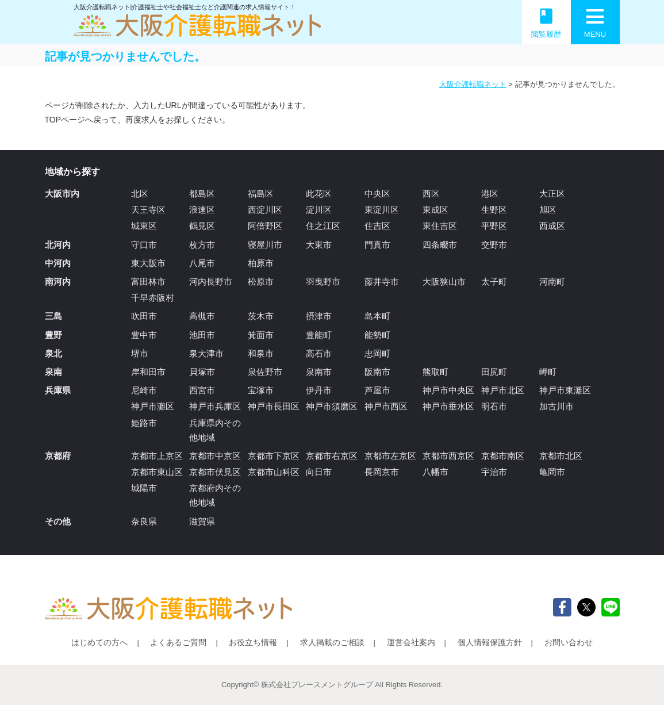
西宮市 (202, 390)
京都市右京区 (332, 456)
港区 (489, 193)
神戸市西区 (386, 406)
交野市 (494, 245)
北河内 (58, 245)
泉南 (53, 372)
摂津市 (319, 316)
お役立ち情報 (253, 642)
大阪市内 (62, 193)
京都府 (58, 456)
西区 (431, 193)
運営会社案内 (411, 642)
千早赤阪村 (152, 297)
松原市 (261, 281)
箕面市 (261, 335)
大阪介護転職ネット (472, 84)
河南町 (552, 281)
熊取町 (435, 372)
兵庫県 (58, 390)
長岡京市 (381, 472)
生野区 (494, 209)
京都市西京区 (448, 456)
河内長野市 (210, 281)
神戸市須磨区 (332, 406)
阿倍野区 (265, 226)
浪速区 (202, 209)
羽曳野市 (323, 281)
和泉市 (261, 353)
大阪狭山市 (444, 281)
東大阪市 (148, 263)
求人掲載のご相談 (332, 642)
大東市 (319, 245)
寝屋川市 (265, 245)
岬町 (547, 372)
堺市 (139, 353)
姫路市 (144, 423)
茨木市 (261, 316)
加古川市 (556, 406)
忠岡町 (377, 353)
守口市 (144, 245)
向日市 (319, 472)
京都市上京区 (157, 456)
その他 (58, 521)
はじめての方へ (99, 642)
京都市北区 (560, 456)
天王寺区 (148, 209)
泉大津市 (206, 353)
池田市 (202, 335)
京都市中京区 (215, 456)
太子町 (494, 281)
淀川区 (319, 209)
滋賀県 (202, 521)
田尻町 (494, 372)
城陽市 (144, 488)
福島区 (261, 193)
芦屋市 (377, 390)
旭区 (547, 209)
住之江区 (323, 226)
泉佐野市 (265, 372)
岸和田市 (148, 372)
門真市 (377, 245)
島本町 (377, 316)
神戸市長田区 (274, 406)
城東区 (144, 226)
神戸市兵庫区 (215, 406)
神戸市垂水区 (448, 406)
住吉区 (377, 226)
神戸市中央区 (448, 390)
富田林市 (148, 281)
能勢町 (377, 335)
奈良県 (144, 521)
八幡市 (435, 472)
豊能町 (319, 335)
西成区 (552, 226)
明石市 (494, 406)
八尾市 (202, 263)
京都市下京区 (274, 456)
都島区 (202, 193)
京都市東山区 (157, 472)
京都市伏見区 (215, 472)
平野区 (494, 226)
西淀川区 (265, 209)
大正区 (552, 193)
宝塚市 (261, 390)
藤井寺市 (381, 281)
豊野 (53, 335)
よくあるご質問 (178, 642)
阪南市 (377, 372)
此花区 (319, 193)
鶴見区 (202, 226)
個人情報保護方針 (490, 642)
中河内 (58, 263)
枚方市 (202, 245)
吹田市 (144, 316)
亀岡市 (552, 472)
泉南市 (319, 372)
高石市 (319, 353)
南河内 (58, 281)
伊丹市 (319, 390)
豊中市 (144, 335)
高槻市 (202, 316)
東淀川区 (381, 209)
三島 (53, 316)
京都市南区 (502, 456)
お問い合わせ (568, 642)
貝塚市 (202, 372)
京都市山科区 (274, 472)
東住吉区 (440, 226)
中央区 (377, 193)
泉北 (53, 353)
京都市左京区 (390, 456)
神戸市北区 (502, 390)
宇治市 (494, 472)
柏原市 (261, 263)
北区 (139, 193)
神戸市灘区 (152, 406)
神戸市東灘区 (565, 390)
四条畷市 (440, 245)
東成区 (435, 209)
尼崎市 (144, 390)
